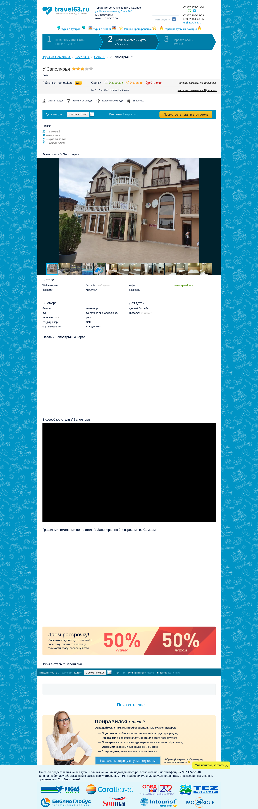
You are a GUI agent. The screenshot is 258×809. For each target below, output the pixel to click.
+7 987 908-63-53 (193, 15)
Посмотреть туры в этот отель (185, 114)
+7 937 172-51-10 (193, 7)
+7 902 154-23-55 (193, 18)
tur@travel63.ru (192, 22)
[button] (217, 210)
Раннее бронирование (138, 29)
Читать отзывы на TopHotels (197, 82)
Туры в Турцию (70, 29)
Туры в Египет (102, 29)
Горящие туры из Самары (180, 29)
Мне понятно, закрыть (209, 765)
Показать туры (197, 672)
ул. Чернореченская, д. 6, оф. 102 (113, 11)
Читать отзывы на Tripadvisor (197, 90)
